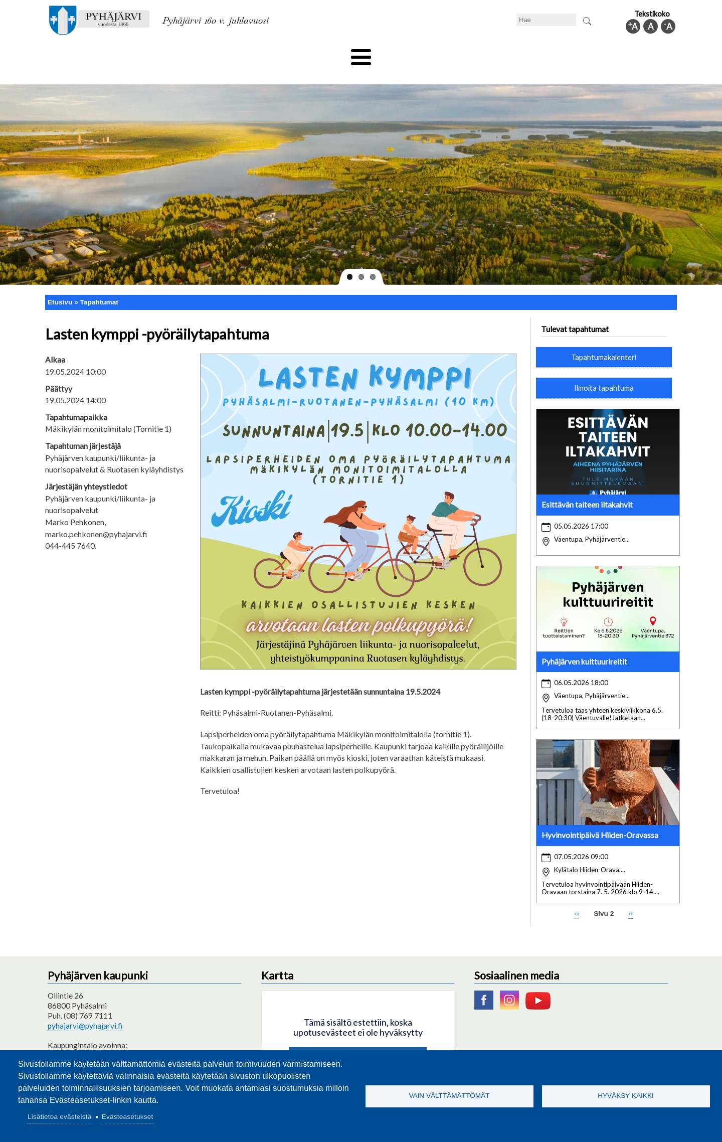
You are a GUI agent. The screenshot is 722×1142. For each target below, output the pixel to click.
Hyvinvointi (362, 53)
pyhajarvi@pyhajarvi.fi (85, 1009)
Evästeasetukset (127, 1116)
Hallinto (532, 53)
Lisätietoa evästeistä (59, 1116)
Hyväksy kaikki (626, 1095)
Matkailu (415, 53)
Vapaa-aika (304, 53)
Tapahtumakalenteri (603, 340)
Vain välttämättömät (449, 1095)
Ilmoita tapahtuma (604, 371)
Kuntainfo (581, 53)
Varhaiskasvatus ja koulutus (220, 53)
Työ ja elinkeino (474, 53)
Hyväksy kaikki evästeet (358, 1042)
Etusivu (60, 285)
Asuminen (139, 53)
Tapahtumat (99, 285)
